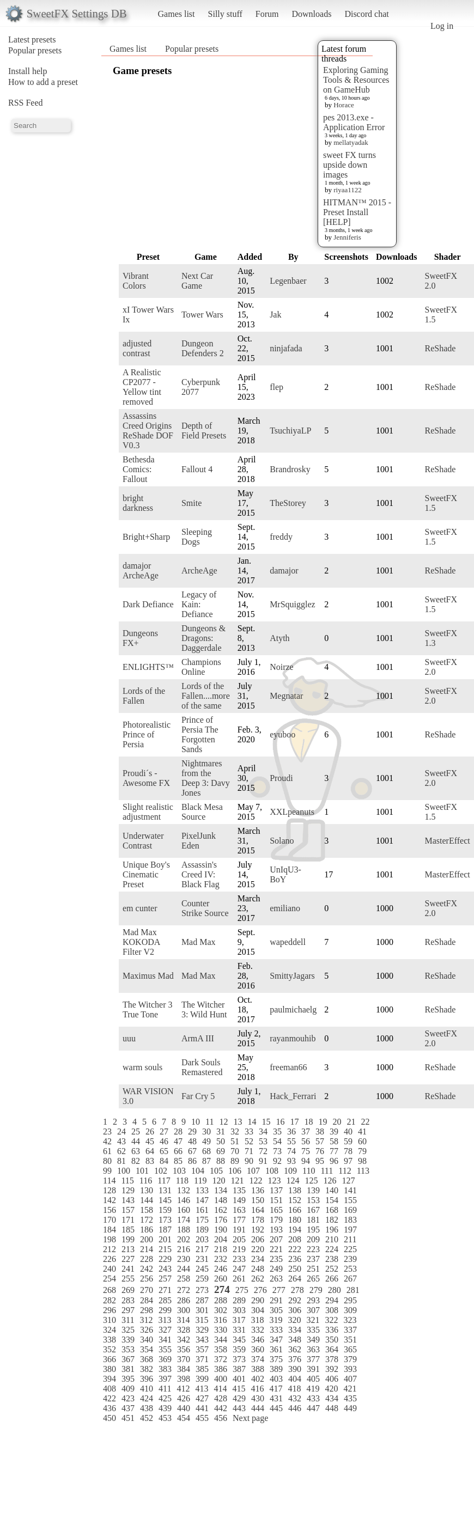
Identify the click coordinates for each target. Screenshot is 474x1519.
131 (165, 1190)
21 (351, 1121)
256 (146, 1278)
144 (146, 1200)
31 (220, 1131)
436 (109, 1408)
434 (331, 1398)
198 (109, 1239)
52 (249, 1141)
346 (257, 1339)
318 (257, 1320)
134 (220, 1190)
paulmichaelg (293, 1009)
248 (257, 1268)
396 (146, 1378)
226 (109, 1259)
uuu (129, 1038)
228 (146, 1259)
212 (109, 1249)
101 (142, 1170)
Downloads (311, 14)
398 (183, 1378)
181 (313, 1219)
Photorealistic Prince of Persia (147, 734)
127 (348, 1180)
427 (202, 1398)
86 (192, 1161)
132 (183, 1190)
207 (276, 1239)
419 (312, 1388)
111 (326, 1170)
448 (331, 1408)
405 (313, 1378)
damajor (284, 570)
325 (128, 1329)
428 (220, 1398)
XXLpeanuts (292, 811)
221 (276, 1249)
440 (183, 1408)
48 (192, 1141)
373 (239, 1359)
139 (313, 1190)
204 (220, 1239)
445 (276, 1408)
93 (291, 1161)
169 (350, 1210)
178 (257, 1219)
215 (165, 1249)
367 (128, 1359)
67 (192, 1151)
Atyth (279, 638)
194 (294, 1229)
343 (202, 1339)
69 (220, 1151)
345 (239, 1339)
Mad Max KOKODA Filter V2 (141, 942)
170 (109, 1219)
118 (182, 1180)
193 (276, 1229)
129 (128, 1190)
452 (146, 1418)
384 (183, 1369)
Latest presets (32, 39)
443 (239, 1408)
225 (350, 1249)
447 (313, 1408)
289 (239, 1300)
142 (109, 1200)
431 (276, 1398)
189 (202, 1229)
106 (234, 1170)
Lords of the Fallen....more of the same (205, 695)
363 (313, 1349)
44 (135, 1141)
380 (109, 1369)
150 (257, 1200)
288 (220, 1300)
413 (201, 1388)
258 (183, 1278)
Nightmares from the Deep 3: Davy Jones (205, 778)
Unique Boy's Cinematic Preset (146, 874)
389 (276, 1369)
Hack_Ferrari (293, 1096)
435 (350, 1398)
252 (331, 1268)
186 (146, 1229)
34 (263, 1131)
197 (350, 1229)
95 (319, 1161)
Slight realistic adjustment (148, 811)
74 (291, 1151)
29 (192, 1131)
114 (109, 1180)
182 (331, 1219)
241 (128, 1268)
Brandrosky (290, 469)
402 (257, 1378)
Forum (267, 14)
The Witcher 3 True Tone (147, 1009)
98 (362, 1161)
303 (239, 1310)
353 (128, 1349)
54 (277, 1141)
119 (200, 1180)
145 (165, 1200)
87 (206, 1161)
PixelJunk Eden (198, 840)
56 (305, 1141)
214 (146, 1249)
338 (109, 1339)
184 (109, 1229)
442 (220, 1408)
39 (334, 1131)
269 (128, 1290)
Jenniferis (347, 237)
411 (165, 1388)
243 (165, 1268)
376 (294, 1359)
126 (329, 1180)
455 (202, 1418)
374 (257, 1359)
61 (107, 1151)
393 (350, 1369)
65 (164, 1151)
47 (178, 1141)
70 (234, 1151)
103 (179, 1170)
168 (331, 1210)
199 (128, 1239)
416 (257, 1388)
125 (311, 1180)
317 (238, 1320)
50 (220, 1141)
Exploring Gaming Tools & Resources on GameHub (356, 79)
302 (220, 1310)
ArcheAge (199, 570)
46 (164, 1141)
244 (183, 1268)
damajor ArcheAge (141, 570)
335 (313, 1329)
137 (276, 1190)
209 (313, 1239)
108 (271, 1170)
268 (109, 1290)
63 (135, 1151)
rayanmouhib (292, 1038)
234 (257, 1259)
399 (202, 1378)
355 (165, 1349)
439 (165, 1408)
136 (257, 1190)
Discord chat (366, 14)
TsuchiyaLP (290, 430)
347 (276, 1339)
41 (362, 1131)
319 (275, 1320)
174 (183, 1219)
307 (313, 1310)
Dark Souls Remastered (202, 1067)
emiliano (285, 908)
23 (107, 1131)
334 (294, 1329)
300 (183, 1310)
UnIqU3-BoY (285, 874)
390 (294, 1369)
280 (334, 1290)
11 (209, 1121)
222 (294, 1249)
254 (109, 1278)
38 (319, 1131)
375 (276, 1359)
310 (109, 1320)
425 (165, 1398)
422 (109, 1398)
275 (241, 1290)
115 (127, 1180)
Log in (441, 25)
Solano (282, 840)
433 (313, 1398)
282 (109, 1300)
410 (146, 1388)
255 (128, 1278)
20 (336, 1121)
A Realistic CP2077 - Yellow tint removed (142, 387)
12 (223, 1121)
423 (128, 1398)
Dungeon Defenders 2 (202, 348)
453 (165, 1418)
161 (202, 1210)
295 (350, 1300)
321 (312, 1320)
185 (128, 1229)
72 (263, 1151)
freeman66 (288, 1067)
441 (202, 1408)
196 (331, 1229)
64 (149, 1151)
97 (348, 1161)
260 (220, 1278)
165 (276, 1210)
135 (239, 1190)
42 (107, 1141)
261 (239, 1278)
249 (276, 1268)
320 (294, 1320)
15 (266, 1121)
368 (146, 1359)
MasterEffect (447, 840)
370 (183, 1359)
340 (146, 1339)
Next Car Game (197, 280)
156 (109, 1210)
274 (222, 1289)
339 (128, 1339)
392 (331, 1369)
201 (165, 1239)
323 (349, 1320)
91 (263, 1161)
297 (128, 1310)
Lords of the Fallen (144, 695)
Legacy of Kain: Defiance (198, 604)
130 (146, 1190)
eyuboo (282, 734)
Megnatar (286, 695)
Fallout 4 (196, 469)
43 (121, 1141)
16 (280, 1121)
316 (220, 1320)
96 (334, 1161)
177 (239, 1219)
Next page (250, 1418)
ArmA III (197, 1038)
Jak (275, 314)
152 (294, 1200)
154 (331, 1200)
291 (276, 1300)
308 (331, 1310)
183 (350, 1219)
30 (206, 1131)
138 (294, 1190)
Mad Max (198, 942)
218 (220, 1249)
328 (183, 1329)
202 (183, 1239)
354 (146, 1349)
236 (294, 1259)
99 (107, 1170)
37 (305, 1131)
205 (239, 1239)
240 (109, 1268)
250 (294, 1268)
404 (294, 1378)
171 (128, 1219)
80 (107, 1161)
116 (145, 1180)
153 (313, 1200)
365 (350, 1349)
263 (276, 1278)
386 (220, 1369)
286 (183, 1300)
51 (234, 1141)
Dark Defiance (148, 604)
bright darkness (138, 503)
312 (146, 1320)
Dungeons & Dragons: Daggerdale (203, 638)
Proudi (281, 778)
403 (276, 1378)
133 (202, 1190)
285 (165, 1300)
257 (165, 1278)
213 (128, 1249)
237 (313, 1259)
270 (146, 1290)
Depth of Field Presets (203, 430)
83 (149, 1161)
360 (257, 1349)
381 (128, 1369)
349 (313, 1339)
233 (239, 1259)
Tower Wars (202, 314)
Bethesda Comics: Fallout (139, 469)
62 (121, 1151)
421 (349, 1388)
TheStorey (288, 503)
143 (128, 1200)
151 (276, 1200)
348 (294, 1339)
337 (350, 1329)
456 (220, 1418)
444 (257, 1408)
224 (331, 1249)
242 (146, 1268)
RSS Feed (25, 102)
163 (239, 1210)
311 (127, 1320)
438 (146, 1408)
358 (220, 1349)
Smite (191, 503)
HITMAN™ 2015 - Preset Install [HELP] (357, 212)
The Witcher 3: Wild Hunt (204, 1009)
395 (128, 1378)
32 (234, 1131)
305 (276, 1310)
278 (297, 1290)
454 (183, 1418)
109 (290, 1170)
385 (202, 1369)
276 (260, 1290)
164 (257, 1210)
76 (319, 1151)
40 (348, 1131)
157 (128, 1210)
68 (206, 1151)
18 (308, 1121)
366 (109, 1359)
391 (313, 1369)
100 (123, 1170)
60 (362, 1141)
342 (183, 1339)
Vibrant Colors (136, 280)
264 (294, 1278)
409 (128, 1388)
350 (331, 1339)
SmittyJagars (292, 975)
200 (146, 1239)
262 (257, 1278)
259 (202, 1278)
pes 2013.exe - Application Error (354, 122)
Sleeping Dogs (196, 536)
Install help (27, 71)
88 (220, 1161)
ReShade (439, 348)
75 (305, 1151)
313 (164, 1320)
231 (202, 1259)
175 (202, 1219)
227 (128, 1259)
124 (292, 1180)
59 (348, 1141)
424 (146, 1398)
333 (276, 1329)
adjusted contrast (137, 348)
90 (249, 1161)
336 (331, 1329)
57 (319, 1141)
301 (202, 1310)
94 (305, 1161)
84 (164, 1161)
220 (257, 1249)
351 (350, 1339)
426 (183, 1398)
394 (109, 1378)
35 (277, 1131)
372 (220, 1359)
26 (149, 1131)
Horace (343, 105)
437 (128, 1408)
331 (239, 1329)
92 (277, 1161)
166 (294, 1210)
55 (291, 1141)
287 (202, 1300)
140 (331, 1190)
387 (239, 1369)
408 (109, 1388)
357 (202, 1349)
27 (164, 1131)
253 (350, 1268)
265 (313, 1278)
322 (331, 1320)
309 (350, 1310)
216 (183, 1249)
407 (350, 1378)
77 (334, 1151)
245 (202, 1268)
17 (294, 1121)
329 (202, 1329)
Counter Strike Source (205, 908)
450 (109, 1418)
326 (146, 1329)
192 (257, 1229)
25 (135, 1131)
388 (257, 1369)
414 (220, 1388)
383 (165, 1369)
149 (239, 1200)
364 (331, 1349)
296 (109, 1310)
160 (183, 1210)
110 (308, 1170)
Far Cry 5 (198, 1096)
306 (294, 1310)
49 (206, 1141)
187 (165, 1229)
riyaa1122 (347, 190)
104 (197, 1170)
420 (331, 1388)
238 (331, 1259)
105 (216, 1170)
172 (146, 1219)
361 (276, 1349)
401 (239, 1378)
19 (322, 1121)
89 (234, 1161)
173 (165, 1219)
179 (276, 1219)
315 (201, 1320)
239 (350, 1259)
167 (313, 1210)
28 (178, 1131)
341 (165, 1339)
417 (275, 1388)
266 (331, 1278)
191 (239, 1229)
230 (183, 1259)
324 (109, 1329)
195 (313, 1229)
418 (294, 1388)
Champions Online (201, 666)
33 (249, 1131)
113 (363, 1170)
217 (202, 1249)
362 (294, 1349)
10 (195, 1121)
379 (350, 1359)
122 (255, 1180)
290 (257, 1300)
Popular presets (35, 50)
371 (202, 1359)
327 (165, 1329)
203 (202, 1239)
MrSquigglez (292, 604)
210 (331, 1239)
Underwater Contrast (143, 840)
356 (183, 1349)
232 (220, 1259)
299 (165, 1310)
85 (178, 1161)
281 (353, 1290)
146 (183, 1200)
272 (183, 1290)
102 (160, 1170)
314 (183, 1320)
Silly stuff (225, 14)
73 (277, 1151)
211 (350, 1239)
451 (128, 1418)
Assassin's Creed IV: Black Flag (200, 874)
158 (146, 1210)
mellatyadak (350, 142)
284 (146, 1300)
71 (249, 1151)
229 (165, 1259)
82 (135, 1161)
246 (220, 1268)
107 (253, 1170)
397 (165, 1378)
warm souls (142, 1067)
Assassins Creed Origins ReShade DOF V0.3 (148, 430)
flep (276, 387)
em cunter (140, 908)
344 (220, 1339)
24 (121, 1131)
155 (350, 1200)
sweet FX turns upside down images (349, 164)
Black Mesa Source (202, 811)
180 (294, 1219)
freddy (281, 536)
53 (263, 1141)
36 (291, 1131)
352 (109, 1349)
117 (163, 1180)
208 (294, 1239)
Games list (176, 14)
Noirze (282, 667)
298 (146, 1310)
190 (220, 1229)
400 (220, 1378)
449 (350, 1408)
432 (294, 1398)
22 (365, 1121)
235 (276, 1259)
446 (294, 1408)
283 (128, 1300)
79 (362, 1151)
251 (313, 1268)
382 (146, 1369)
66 (178, 1151)
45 (149, 1141)
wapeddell (288, 942)
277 (278, 1290)
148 (220, 1200)
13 (237, 1121)
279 (316, 1290)
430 (257, 1398)
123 (274, 1180)
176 (220, 1219)
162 (220, 1210)
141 (350, 1190)
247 (239, 1268)
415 (238, 1388)
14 (251, 1121)
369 (165, 1359)
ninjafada (286, 348)
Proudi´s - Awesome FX (146, 778)
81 (121, 1161)
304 (257, 1310)
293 (313, 1300)
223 (313, 1249)
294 (331, 1300)
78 (348, 1151)
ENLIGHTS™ (148, 667)
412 (183, 1388)
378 (331, 1359)
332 (257, 1329)
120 (218, 1180)
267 (350, 1278)
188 (183, 1229)
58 (334, 1141)
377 (313, 1359)
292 (294, 1300)
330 (220, 1329)
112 (344, 1170)
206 (257, 1239)
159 (165, 1210)
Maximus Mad (148, 975)
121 (237, 1180)
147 (202, 1200)
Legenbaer (288, 280)
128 (109, 1190)
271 (165, 1290)
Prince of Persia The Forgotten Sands (199, 734)
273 (202, 1290)
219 (239, 1249)
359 (239, 1349)
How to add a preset (43, 82)
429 (239, 1398)
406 (331, 1378)
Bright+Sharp (146, 536)
